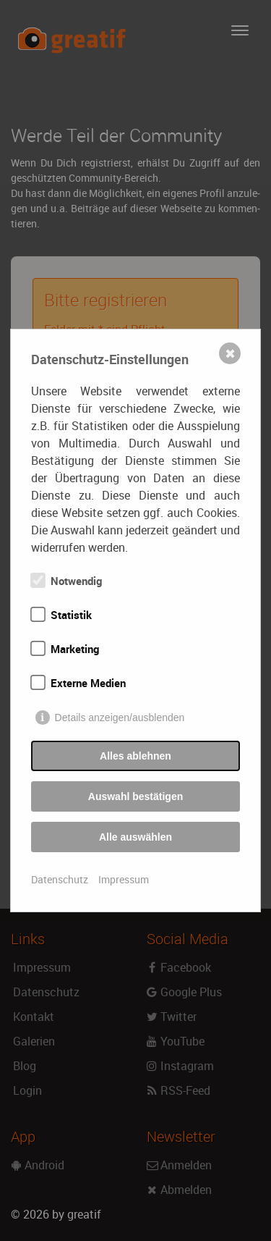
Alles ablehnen (135, 756)
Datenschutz (59, 879)
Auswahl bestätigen (135, 796)
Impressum (123, 879)
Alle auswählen (135, 837)
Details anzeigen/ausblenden (120, 717)
